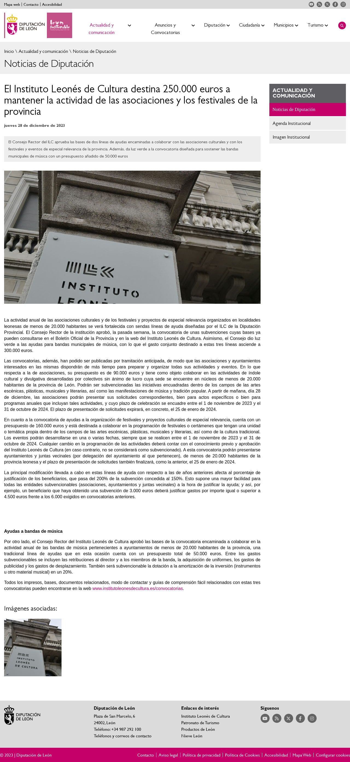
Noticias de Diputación (94, 51)
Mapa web (12, 4)
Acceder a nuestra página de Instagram (343, 4)
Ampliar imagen (33, 647)
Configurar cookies (333, 755)
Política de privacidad (201, 755)
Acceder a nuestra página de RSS (319, 4)
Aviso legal (168, 755)
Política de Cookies (242, 755)
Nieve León (191, 735)
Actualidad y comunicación (43, 51)
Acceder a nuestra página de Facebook (335, 4)
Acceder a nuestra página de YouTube (311, 4)
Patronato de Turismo (200, 722)
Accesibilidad (52, 4)
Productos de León (198, 729)
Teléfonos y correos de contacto (122, 735)
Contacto (31, 4)
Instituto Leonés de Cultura (205, 716)
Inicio (9, 51)
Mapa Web (302, 755)
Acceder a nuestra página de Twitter (327, 4)
